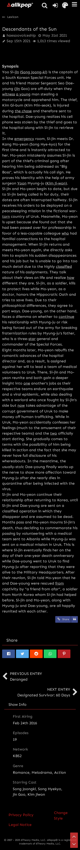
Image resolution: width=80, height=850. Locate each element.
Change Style (61, 815)
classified (64, 266)
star (32, 338)
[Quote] (74, 619)
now (21, 405)
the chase (23, 111)
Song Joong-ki (33, 72)
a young (23, 94)
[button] (74, 4)
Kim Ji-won (56, 183)
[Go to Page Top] (74, 836)
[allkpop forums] (20, 5)
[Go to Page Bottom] (74, 844)
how (70, 277)
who (65, 233)
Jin (18, 88)
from (59, 583)
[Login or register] (55, 5)
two (53, 433)
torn (6, 216)
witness (8, 94)
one (26, 383)
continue (66, 316)
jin (17, 72)
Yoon (21, 183)
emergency (24, 138)
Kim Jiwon (36, 794)
